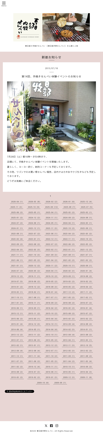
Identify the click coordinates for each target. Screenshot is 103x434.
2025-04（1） (52, 212)
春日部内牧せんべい (45, 431)
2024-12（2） (34, 217)
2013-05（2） (52, 340)
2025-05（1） (34, 212)
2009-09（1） (60, 382)
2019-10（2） (52, 276)
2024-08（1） (86, 217)
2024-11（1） (52, 217)
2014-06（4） (17, 329)
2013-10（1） (52, 334)
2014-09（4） (69, 324)
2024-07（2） (17, 223)
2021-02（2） (86, 260)
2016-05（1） (34, 308)
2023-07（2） (34, 233)
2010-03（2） (17, 377)
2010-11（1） (52, 366)
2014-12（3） (34, 324)
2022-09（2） (17, 244)
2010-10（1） (69, 366)
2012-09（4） (17, 350)
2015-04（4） (52, 319)
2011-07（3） (17, 361)
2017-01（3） (17, 303)
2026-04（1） (17, 201)
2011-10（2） (52, 356)
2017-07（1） (52, 297)
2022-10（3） (86, 239)
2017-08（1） (34, 297)
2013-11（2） (34, 334)
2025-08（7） (70, 207)
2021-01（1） (17, 265)
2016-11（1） (34, 303)
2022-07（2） (52, 244)
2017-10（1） (17, 297)
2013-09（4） (69, 334)
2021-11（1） (17, 255)
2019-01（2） (17, 287)
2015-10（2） (52, 313)
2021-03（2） (69, 260)
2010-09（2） (86, 366)
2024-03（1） (86, 223)
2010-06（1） (52, 372)
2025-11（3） (17, 207)
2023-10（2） (69, 228)
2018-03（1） (17, 292)
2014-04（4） (52, 329)
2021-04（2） (52, 260)
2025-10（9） (34, 207)
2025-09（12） (52, 207)
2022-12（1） (52, 239)
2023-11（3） (52, 228)
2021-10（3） (34, 255)
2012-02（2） (86, 350)
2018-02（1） (34, 292)
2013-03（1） (86, 340)
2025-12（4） (86, 201)
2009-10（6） (43, 382)
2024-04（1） (69, 223)
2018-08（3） (52, 287)
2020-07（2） (17, 271)
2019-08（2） (86, 276)
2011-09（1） (69, 356)
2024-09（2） (69, 217)
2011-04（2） (69, 361)
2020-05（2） (34, 271)
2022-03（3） (34, 249)
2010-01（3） (52, 377)
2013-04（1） (69, 340)
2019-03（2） (69, 281)
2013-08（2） (86, 334)
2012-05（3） (69, 350)
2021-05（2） (34, 260)
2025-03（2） (69, 212)
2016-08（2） (69, 303)
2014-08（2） (86, 324)
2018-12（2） (34, 287)
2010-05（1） (69, 372)
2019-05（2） (52, 281)
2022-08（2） (34, 244)
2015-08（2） (69, 313)
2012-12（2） (52, 345)
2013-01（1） (34, 345)
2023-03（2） (86, 233)
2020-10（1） (69, 265)
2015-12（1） (17, 313)
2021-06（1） (17, 260)
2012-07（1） (52, 350)
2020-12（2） (34, 265)
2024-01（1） (17, 228)
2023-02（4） (17, 239)
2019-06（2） (34, 281)
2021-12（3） (86, 249)
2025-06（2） (17, 212)
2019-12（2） (17, 276)
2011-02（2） (17, 366)
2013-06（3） (34, 340)
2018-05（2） (69, 287)
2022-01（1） (69, 249)
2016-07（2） (86, 303)
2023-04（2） (69, 233)
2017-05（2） (69, 297)
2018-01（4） (52, 292)
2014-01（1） (86, 329)
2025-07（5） (87, 207)
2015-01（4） (17, 324)
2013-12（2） (17, 334)
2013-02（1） (17, 345)
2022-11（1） (69, 239)
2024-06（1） (34, 223)
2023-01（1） (34, 239)
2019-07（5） (17, 281)
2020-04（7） (52, 271)
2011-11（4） (34, 356)
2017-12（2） (69, 292)
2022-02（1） (52, 249)
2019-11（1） (34, 276)
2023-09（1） (86, 228)
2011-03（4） (86, 361)
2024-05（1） (52, 223)
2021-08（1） (69, 255)
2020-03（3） (69, 271)
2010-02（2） (34, 377)
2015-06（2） (17, 319)
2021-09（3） (52, 255)
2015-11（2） (34, 313)
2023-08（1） (17, 233)
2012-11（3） (69, 345)
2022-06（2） (69, 244)
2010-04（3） (86, 372)
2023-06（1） (52, 233)
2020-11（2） (52, 265)
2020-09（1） (86, 265)
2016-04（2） (52, 308)
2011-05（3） (52, 361)
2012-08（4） (34, 350)
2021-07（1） (86, 255)
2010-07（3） (34, 372)
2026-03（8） (34, 201)
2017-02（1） (86, 297)
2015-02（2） (86, 319)
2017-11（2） (86, 292)
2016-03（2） (69, 308)
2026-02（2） (52, 201)
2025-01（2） (17, 217)
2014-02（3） (69, 329)
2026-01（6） (69, 201)
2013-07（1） (17, 340)
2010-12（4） (34, 366)
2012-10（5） (86, 345)
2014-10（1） (52, 324)
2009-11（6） (86, 377)
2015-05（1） (34, 319)
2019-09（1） (69, 276)
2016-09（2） (52, 303)
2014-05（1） (34, 329)
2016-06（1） (17, 308)
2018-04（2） (86, 287)
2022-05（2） (86, 244)
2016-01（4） (86, 308)
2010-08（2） (17, 372)
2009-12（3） (69, 377)
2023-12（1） (34, 228)
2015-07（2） (86, 313)
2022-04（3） (17, 249)
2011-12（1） (17, 356)
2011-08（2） (86, 356)
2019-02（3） (86, 281)
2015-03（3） (69, 319)
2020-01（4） (86, 271)
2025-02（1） (86, 212)
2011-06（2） (34, 361)
